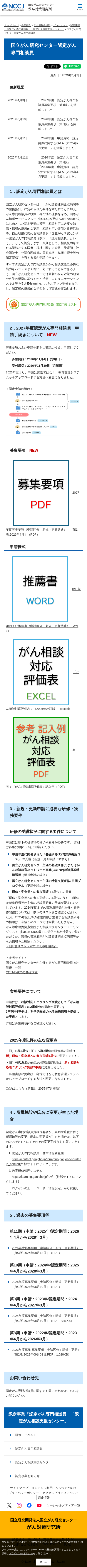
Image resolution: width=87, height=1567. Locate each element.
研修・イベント (26, 1435)
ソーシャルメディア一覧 (63, 1505)
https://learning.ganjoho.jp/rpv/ (32, 1176)
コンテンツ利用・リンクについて (54, 1488)
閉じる (43, 1562)
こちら (19, 1088)
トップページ (11, 25)
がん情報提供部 (42, 25)
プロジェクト (60, 25)
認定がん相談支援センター (33, 1462)
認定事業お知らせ (27, 1476)
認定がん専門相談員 (29, 1448)
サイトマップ (19, 1488)
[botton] (80, 7)
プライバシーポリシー (23, 1493)
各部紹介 (26, 25)
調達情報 (44, 1497)
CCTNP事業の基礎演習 (22, 972)
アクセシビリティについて (60, 1493)
